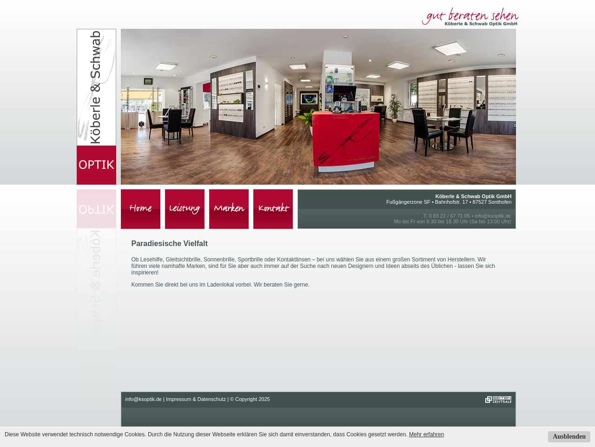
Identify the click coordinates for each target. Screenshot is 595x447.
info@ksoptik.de (493, 216)
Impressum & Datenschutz (196, 399)
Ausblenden (569, 436)
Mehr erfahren (426, 434)
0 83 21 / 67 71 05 (449, 216)
